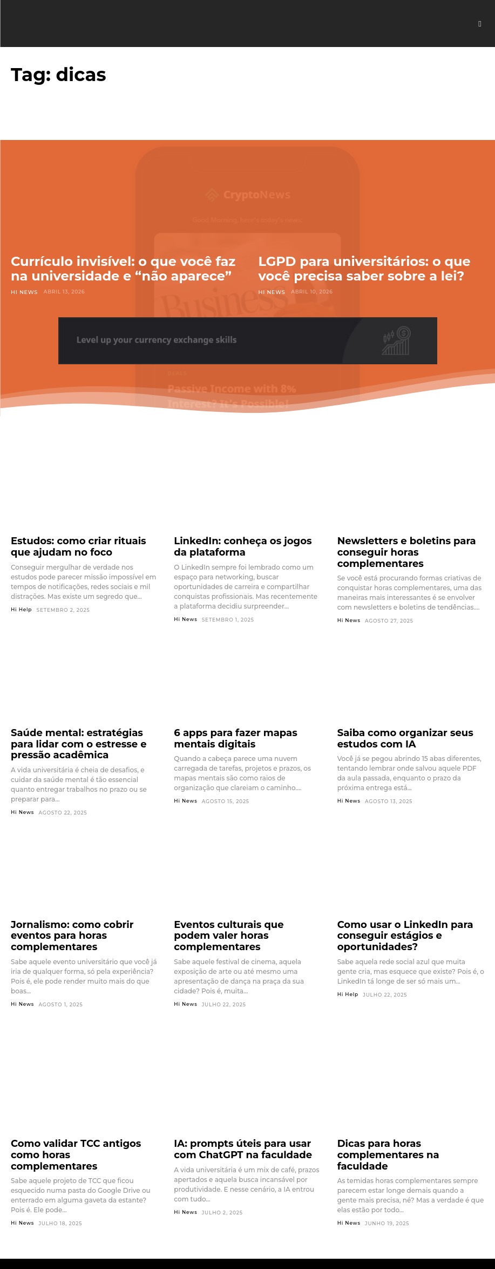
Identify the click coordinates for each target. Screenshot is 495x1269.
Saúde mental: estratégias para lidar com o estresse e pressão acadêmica (76, 735)
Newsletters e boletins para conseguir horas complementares (408, 544)
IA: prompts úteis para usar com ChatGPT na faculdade (241, 1121)
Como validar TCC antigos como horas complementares (78, 1121)
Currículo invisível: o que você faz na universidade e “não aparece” (123, 268)
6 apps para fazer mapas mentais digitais (243, 730)
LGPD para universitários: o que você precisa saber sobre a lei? (365, 268)
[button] (480, 24)
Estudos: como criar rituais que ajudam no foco (76, 544)
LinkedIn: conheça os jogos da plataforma (238, 544)
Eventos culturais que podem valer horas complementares (247, 917)
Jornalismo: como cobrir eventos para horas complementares (80, 917)
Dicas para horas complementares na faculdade (409, 1121)
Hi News (23, 292)
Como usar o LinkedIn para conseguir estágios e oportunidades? (394, 922)
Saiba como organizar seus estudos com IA (394, 730)
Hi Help (21, 605)
